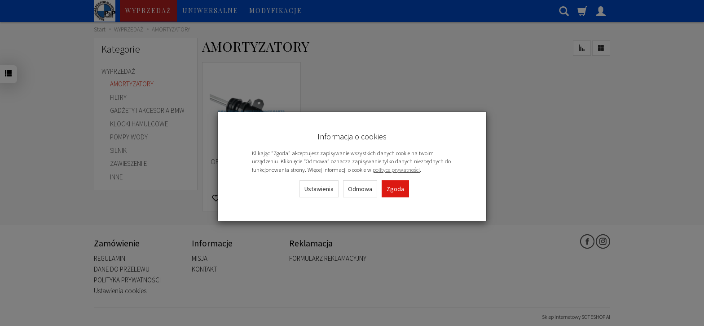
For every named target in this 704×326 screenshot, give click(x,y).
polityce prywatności (396, 169)
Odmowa (360, 189)
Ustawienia (319, 189)
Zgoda (395, 189)
